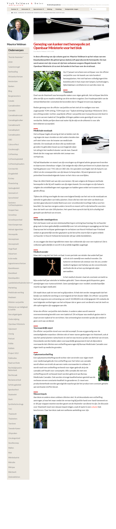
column (94, 407)
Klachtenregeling (79, 5)
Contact (64, 5)
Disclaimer (70, 5)
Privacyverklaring (90, 5)
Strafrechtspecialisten (54, 5)
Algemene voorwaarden (102, 5)
